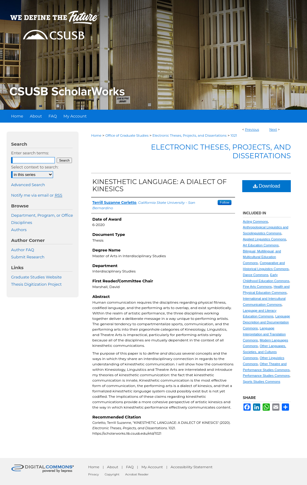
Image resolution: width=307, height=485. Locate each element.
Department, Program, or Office (42, 215)
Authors (19, 229)
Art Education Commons (261, 245)
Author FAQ (22, 249)
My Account (152, 467)
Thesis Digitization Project (36, 284)
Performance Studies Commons (266, 375)
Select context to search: (34, 167)
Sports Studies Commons (261, 381)
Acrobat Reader (137, 474)
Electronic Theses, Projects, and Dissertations (190, 135)
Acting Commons (255, 221)
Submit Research (27, 256)
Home (96, 135)
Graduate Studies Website (36, 277)
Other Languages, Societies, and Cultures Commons (264, 352)
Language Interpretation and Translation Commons (264, 334)
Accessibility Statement (192, 467)
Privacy (93, 474)
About (112, 467)
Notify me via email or (36, 195)
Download (266, 186)
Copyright (112, 474)
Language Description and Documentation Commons (266, 322)
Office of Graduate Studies (126, 135)
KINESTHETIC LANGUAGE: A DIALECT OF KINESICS (159, 185)
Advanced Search (28, 184)
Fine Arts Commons (257, 286)
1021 (234, 135)
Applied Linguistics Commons (264, 239)
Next (273, 129)
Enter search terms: (30, 152)
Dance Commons (255, 275)
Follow (224, 202)
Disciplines (21, 222)
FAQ (130, 467)
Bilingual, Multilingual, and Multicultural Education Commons (262, 257)
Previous (252, 129)
